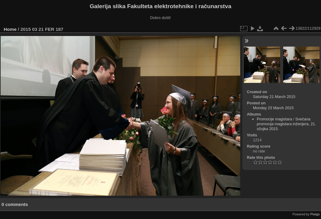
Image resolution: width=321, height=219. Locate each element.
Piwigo (315, 214)
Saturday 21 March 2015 (274, 96)
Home (10, 29)
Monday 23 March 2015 (273, 108)
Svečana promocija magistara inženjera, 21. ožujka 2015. (286, 124)
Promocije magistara (274, 119)
